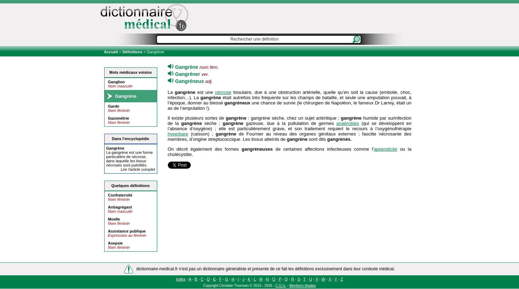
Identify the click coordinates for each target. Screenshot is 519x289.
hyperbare (178, 134)
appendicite (385, 149)
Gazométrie (118, 118)
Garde (113, 106)
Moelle (114, 219)
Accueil (111, 52)
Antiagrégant (120, 207)
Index (180, 279)
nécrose (223, 92)
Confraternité (120, 195)
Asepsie (115, 243)
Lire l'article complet (138, 169)
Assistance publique (127, 231)
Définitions (132, 52)
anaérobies (347, 123)
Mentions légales (302, 286)
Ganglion (116, 82)
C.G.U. (281, 286)
